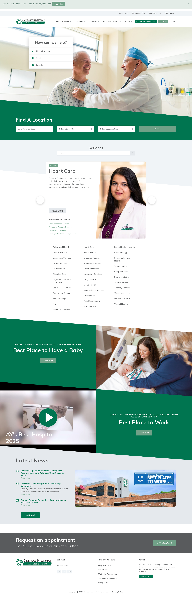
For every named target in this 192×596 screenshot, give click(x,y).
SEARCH (157, 129)
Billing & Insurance (104, 565)
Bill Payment (169, 13)
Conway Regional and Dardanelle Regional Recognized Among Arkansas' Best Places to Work (42, 473)
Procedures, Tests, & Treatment (61, 227)
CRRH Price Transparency (107, 578)
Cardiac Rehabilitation (57, 230)
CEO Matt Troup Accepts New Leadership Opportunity (41, 484)
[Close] (188, 3)
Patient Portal (123, 13)
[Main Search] (93, 153)
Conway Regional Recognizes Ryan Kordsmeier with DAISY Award (43, 501)
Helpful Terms (72, 234)
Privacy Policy (103, 583)
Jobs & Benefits (155, 13)
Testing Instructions (56, 234)
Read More (25, 478)
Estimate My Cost (138, 13)
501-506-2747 (62, 565)
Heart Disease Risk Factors (59, 224)
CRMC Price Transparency (107, 574)
